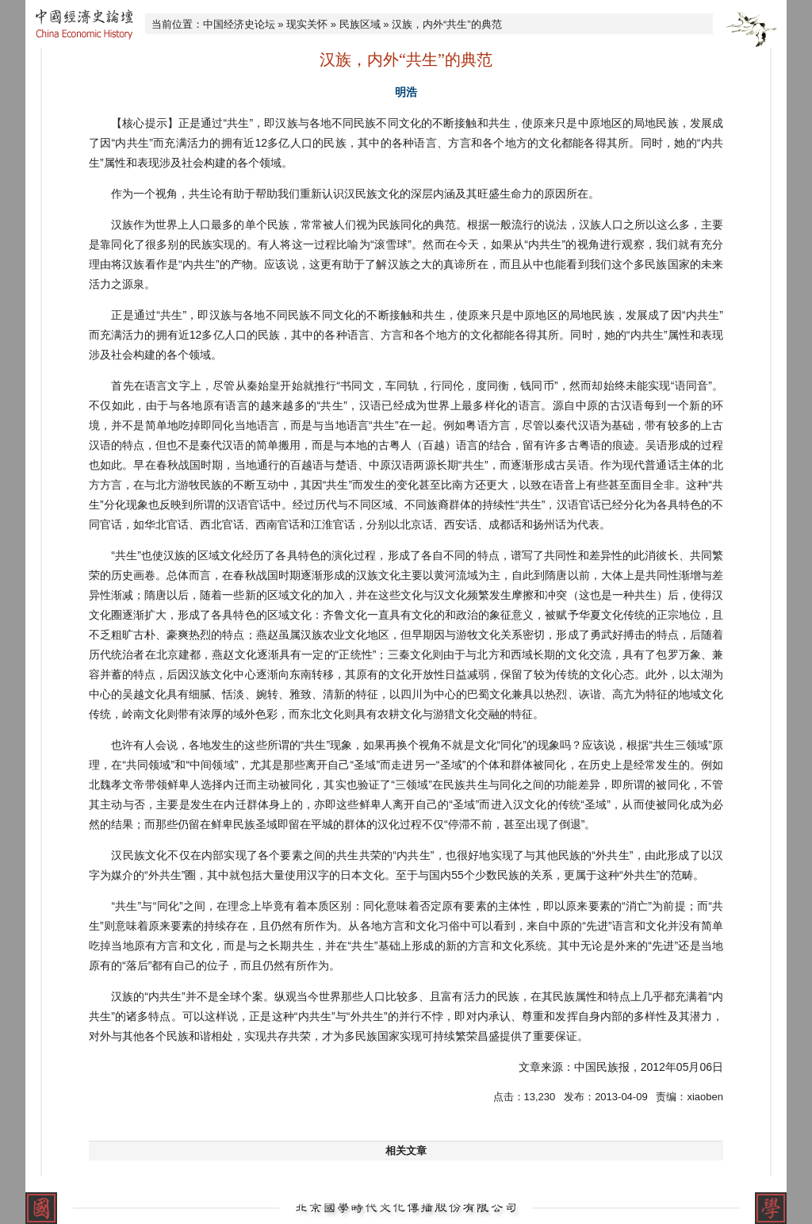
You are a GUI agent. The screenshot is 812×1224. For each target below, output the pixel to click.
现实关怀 (306, 24)
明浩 (406, 92)
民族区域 (360, 24)
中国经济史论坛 (239, 24)
